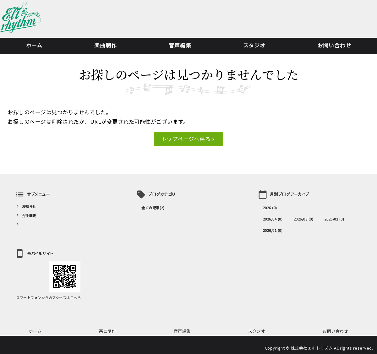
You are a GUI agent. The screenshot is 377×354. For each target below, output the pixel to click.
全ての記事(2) (152, 207)
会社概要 (29, 215)
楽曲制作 (105, 45)
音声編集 (180, 45)
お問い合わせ (334, 45)
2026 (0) (270, 207)
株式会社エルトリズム (312, 348)
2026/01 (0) (273, 230)
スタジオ (254, 45)
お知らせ (29, 206)
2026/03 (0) (304, 218)
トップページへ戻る (186, 139)
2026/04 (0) (273, 218)
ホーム (34, 45)
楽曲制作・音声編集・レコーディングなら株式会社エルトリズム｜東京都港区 (20, 20)
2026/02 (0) (334, 218)
